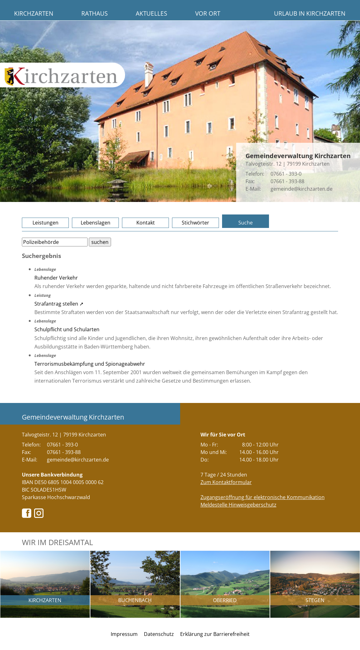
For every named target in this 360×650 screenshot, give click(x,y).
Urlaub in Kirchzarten (309, 13)
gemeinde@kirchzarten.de (301, 188)
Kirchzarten (33, 13)
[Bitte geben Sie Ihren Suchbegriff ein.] (55, 242)
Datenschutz (159, 634)
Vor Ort (207, 13)
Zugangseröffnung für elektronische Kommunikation (262, 497)
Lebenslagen (95, 222)
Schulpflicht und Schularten (66, 329)
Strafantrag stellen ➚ (59, 303)
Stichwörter (195, 222)
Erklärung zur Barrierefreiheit (215, 634)
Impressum (124, 634)
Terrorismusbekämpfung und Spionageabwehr (89, 363)
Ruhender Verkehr (56, 277)
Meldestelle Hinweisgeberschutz (238, 504)
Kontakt (145, 222)
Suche (245, 222)
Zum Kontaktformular (226, 482)
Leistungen (45, 222)
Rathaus (94, 13)
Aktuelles (151, 13)
